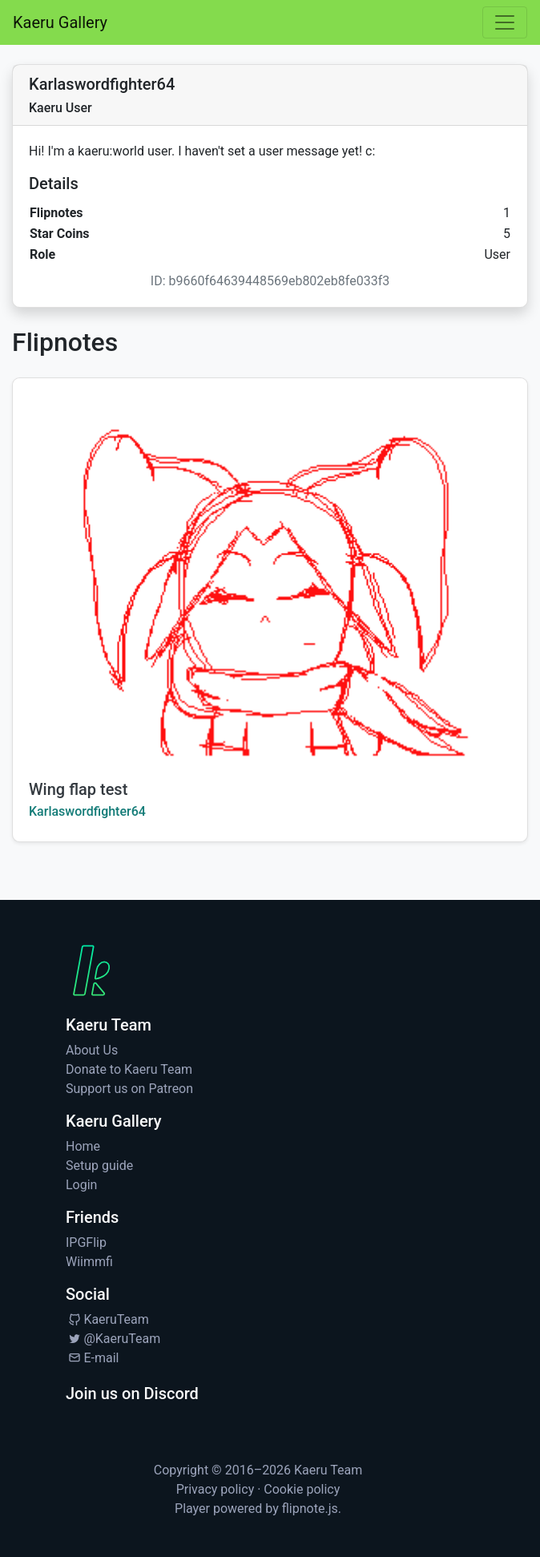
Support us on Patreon (129, 1088)
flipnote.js (310, 1508)
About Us (92, 1050)
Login (81, 1184)
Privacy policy (215, 1489)
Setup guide (99, 1165)
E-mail (92, 1357)
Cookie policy (302, 1489)
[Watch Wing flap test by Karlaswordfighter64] (270, 571)
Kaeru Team (328, 1470)
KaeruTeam (107, 1319)
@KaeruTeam (113, 1338)
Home (83, 1146)
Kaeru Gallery (60, 22)
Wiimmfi (89, 1261)
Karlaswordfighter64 (87, 811)
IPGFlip (86, 1242)
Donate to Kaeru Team (129, 1069)
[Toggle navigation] (504, 22)
